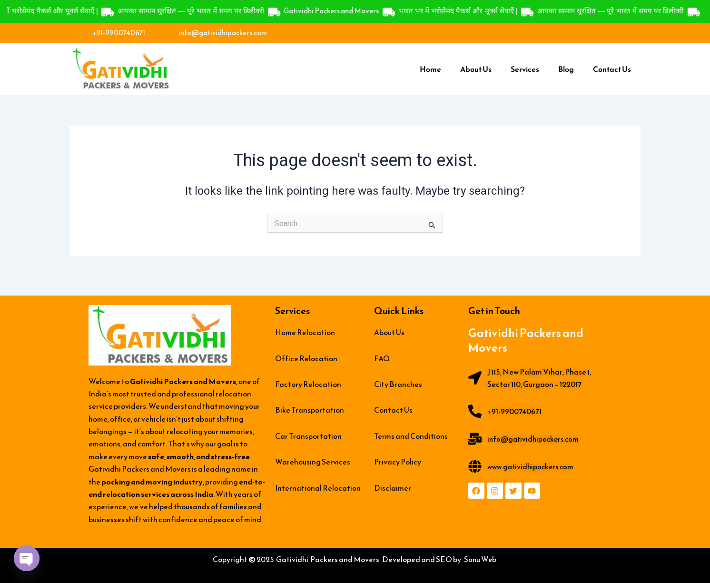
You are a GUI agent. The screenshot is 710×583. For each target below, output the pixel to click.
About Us (476, 70)
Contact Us (612, 70)
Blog (566, 70)
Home (430, 70)
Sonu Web (480, 559)
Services (525, 70)
